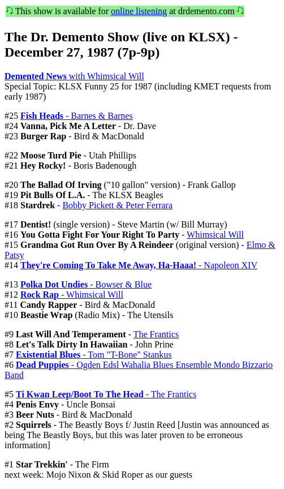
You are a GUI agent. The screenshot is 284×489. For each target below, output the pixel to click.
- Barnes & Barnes (76, 116)
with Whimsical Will (74, 76)
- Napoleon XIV (138, 265)
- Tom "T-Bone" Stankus (94, 354)
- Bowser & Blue (86, 284)
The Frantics (156, 334)
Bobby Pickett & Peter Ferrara (117, 205)
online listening (139, 11)
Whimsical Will (215, 234)
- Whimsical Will (71, 294)
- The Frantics (106, 394)
